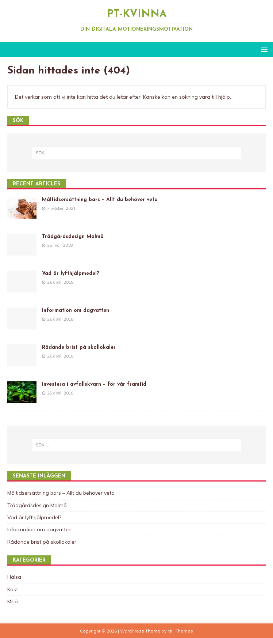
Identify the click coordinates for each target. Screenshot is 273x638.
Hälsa (14, 577)
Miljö (12, 601)
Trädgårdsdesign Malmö (73, 236)
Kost (12, 589)
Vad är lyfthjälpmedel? (70, 273)
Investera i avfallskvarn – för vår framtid (94, 384)
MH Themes (180, 631)
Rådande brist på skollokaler (79, 347)
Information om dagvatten (75, 310)
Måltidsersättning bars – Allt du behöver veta (100, 200)
